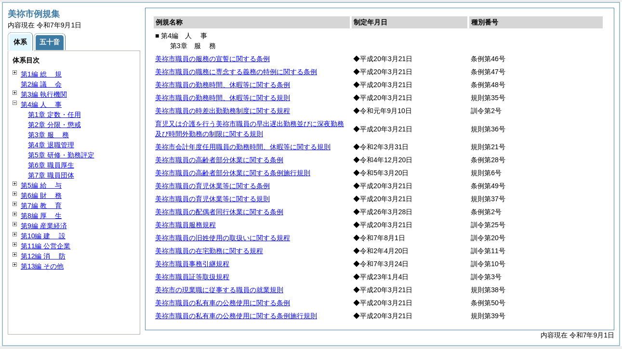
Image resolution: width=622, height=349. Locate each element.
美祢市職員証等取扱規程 (192, 277)
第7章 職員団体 (51, 175)
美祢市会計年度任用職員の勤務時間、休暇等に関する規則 (243, 147)
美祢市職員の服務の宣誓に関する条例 (212, 59)
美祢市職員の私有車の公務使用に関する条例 (222, 303)
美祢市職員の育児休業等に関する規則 (212, 199)
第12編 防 (43, 256)
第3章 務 (48, 135)
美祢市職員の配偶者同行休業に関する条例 (219, 212)
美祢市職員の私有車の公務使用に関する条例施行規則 (236, 316)
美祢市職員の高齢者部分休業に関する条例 (219, 160)
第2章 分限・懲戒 (54, 125)
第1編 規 (41, 74)
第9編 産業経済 (44, 226)
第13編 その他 (42, 266)
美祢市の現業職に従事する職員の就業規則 (219, 290)
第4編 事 (41, 104)
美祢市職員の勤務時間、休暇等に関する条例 (222, 85)
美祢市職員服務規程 (185, 225)
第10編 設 (43, 236)
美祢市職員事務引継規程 (192, 264)
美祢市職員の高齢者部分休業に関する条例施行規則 (232, 173)
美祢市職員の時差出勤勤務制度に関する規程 (222, 111)
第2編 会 (41, 84)
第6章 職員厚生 (51, 165)
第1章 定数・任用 (54, 114)
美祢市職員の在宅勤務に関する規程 (209, 251)
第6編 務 (41, 195)
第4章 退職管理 (51, 145)
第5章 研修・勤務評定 (61, 155)
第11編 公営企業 (45, 246)
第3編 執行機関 (44, 94)
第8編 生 (41, 216)
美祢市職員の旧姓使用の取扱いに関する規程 (222, 238)
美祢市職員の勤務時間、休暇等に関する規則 (222, 98)
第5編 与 (41, 185)
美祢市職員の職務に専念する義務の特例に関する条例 (236, 72)
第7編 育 (41, 205)
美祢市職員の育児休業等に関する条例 (212, 186)
